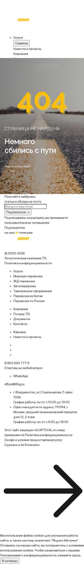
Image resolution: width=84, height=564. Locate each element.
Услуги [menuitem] (18, 37)
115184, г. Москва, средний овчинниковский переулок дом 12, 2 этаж (45, 412)
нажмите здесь (69, 555)
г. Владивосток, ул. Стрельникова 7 (38, 392)
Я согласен (9, 561)
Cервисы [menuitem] (21, 43)
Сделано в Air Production (22, 445)
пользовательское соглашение (26, 222)
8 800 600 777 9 (16, 363)
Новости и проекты (27, 49)
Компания (20, 54)
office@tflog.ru (14, 384)
